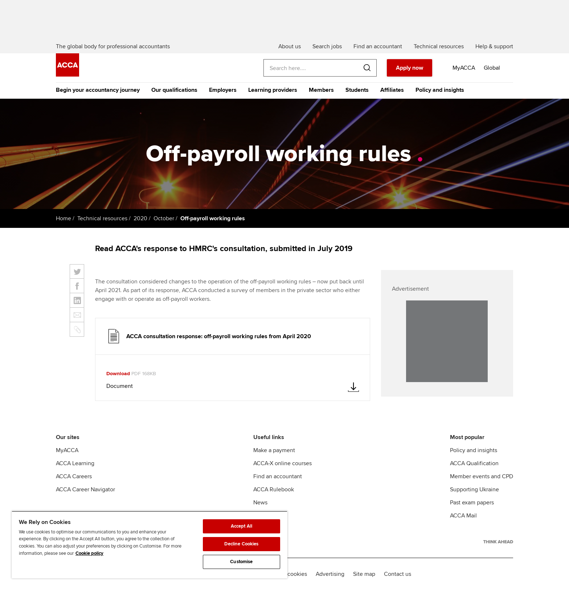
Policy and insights (440, 90)
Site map (364, 574)
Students (357, 90)
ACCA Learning (75, 463)
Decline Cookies (241, 544)
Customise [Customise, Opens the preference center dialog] (241, 562)
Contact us (397, 574)
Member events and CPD (481, 476)
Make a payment (274, 450)
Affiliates (392, 90)
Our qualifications (174, 90)
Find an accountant (277, 476)
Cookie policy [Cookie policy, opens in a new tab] (89, 553)
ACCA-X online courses (282, 463)
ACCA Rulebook (273, 489)
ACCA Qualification (474, 463)
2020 (140, 218)
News (260, 502)
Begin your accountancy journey (98, 90)
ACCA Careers (74, 476)
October (163, 218)
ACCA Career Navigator (85, 489)
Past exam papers (472, 502)
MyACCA (67, 450)
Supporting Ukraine (474, 489)
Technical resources (102, 218)
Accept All (241, 526)
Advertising (330, 574)
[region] (149, 544)
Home (63, 218)
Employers (223, 90)
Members (321, 90)
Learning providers (272, 90)
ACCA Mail (463, 515)
